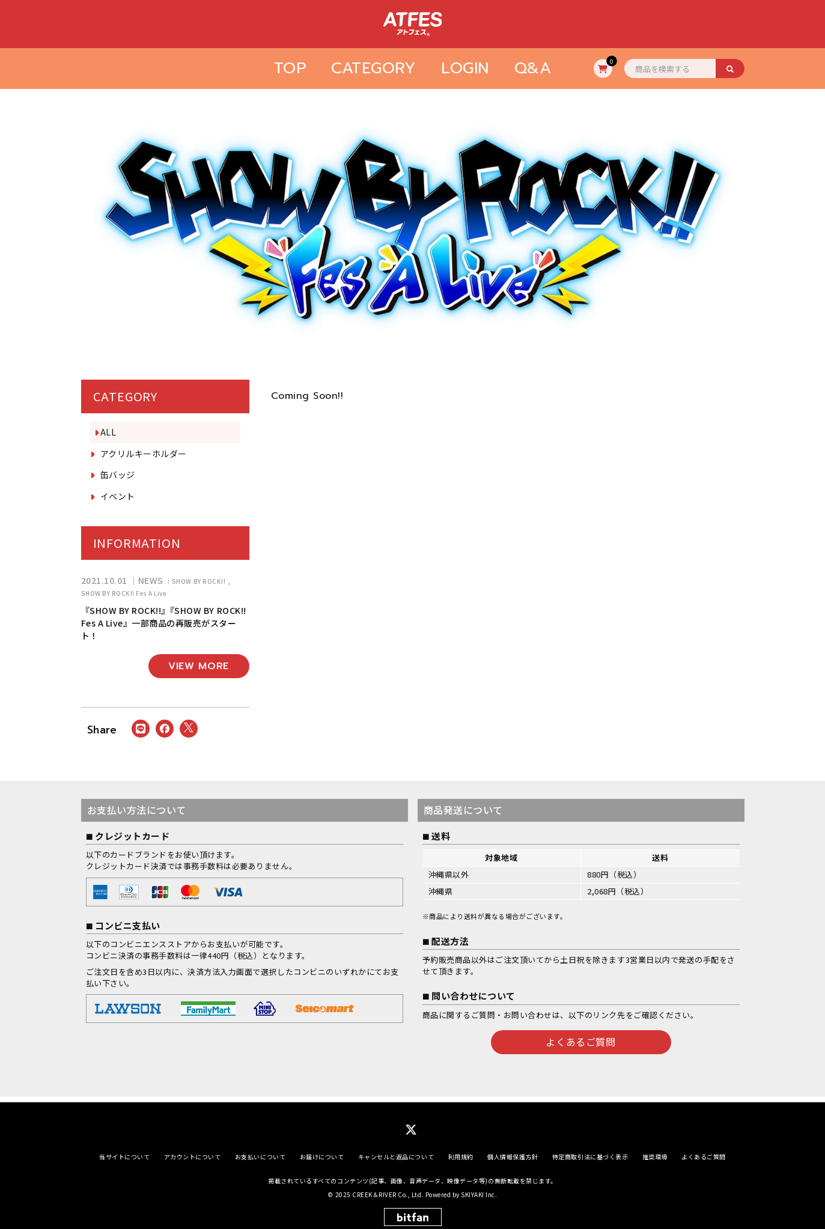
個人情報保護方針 (512, 1151)
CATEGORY (373, 68)
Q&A (533, 68)
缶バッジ (117, 475)
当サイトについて (124, 1151)
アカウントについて (192, 1151)
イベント (117, 496)
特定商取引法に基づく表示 (590, 1151)
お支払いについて (260, 1151)
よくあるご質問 (580, 1041)
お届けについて (322, 1151)
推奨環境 (655, 1151)
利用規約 (460, 1151)
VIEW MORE (198, 666)
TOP (290, 68)
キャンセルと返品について (396, 1151)
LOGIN (465, 68)
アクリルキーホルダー (143, 454)
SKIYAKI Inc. (479, 1189)
